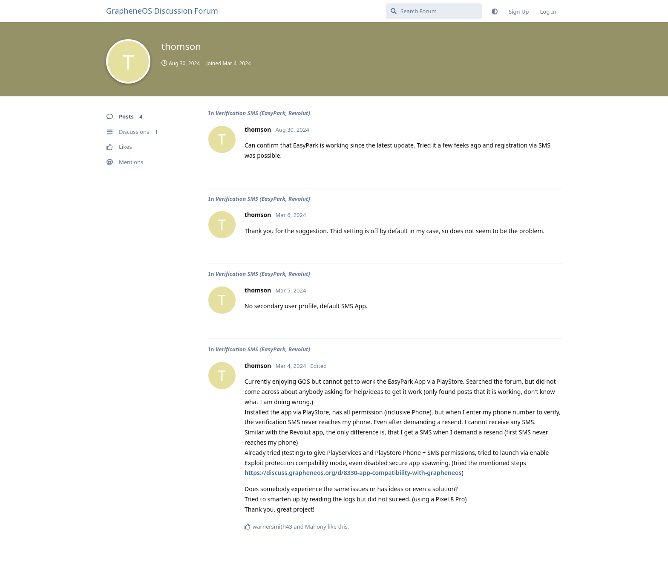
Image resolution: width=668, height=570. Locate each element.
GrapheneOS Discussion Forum (162, 11)
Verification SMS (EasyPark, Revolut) (263, 113)
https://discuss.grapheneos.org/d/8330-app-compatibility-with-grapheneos (353, 473)
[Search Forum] (434, 11)
